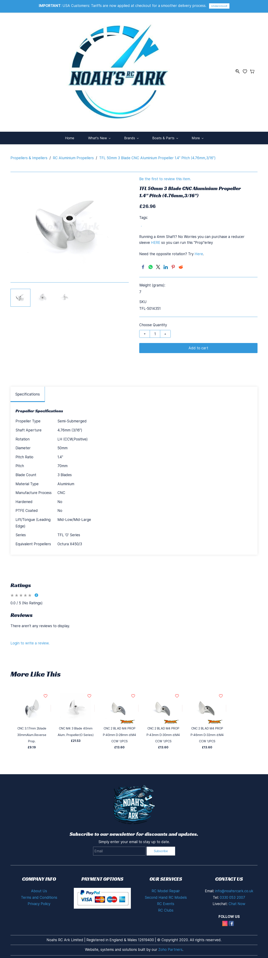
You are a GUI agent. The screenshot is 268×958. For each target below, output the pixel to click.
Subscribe (161, 849)
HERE (155, 240)
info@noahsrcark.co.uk (234, 889)
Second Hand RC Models (166, 895)
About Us (39, 889)
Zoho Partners (170, 947)
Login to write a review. (29, 641)
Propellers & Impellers (28, 156)
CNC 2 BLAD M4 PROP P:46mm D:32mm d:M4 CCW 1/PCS (207, 732)
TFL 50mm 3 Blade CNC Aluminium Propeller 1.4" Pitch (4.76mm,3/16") (157, 156)
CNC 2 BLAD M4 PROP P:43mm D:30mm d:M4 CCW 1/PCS (163, 732)
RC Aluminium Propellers (73, 156)
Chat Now (237, 902)
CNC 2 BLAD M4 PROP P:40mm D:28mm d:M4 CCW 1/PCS (119, 732)
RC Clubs (165, 908)
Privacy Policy (39, 902)
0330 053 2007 (232, 895)
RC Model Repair (166, 889)
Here (199, 252)
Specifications (27, 392)
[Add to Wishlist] (94, 706)
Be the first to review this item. (165, 177)
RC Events (165, 902)
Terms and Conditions (39, 895)
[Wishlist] (246, 70)
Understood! (219, 6)
